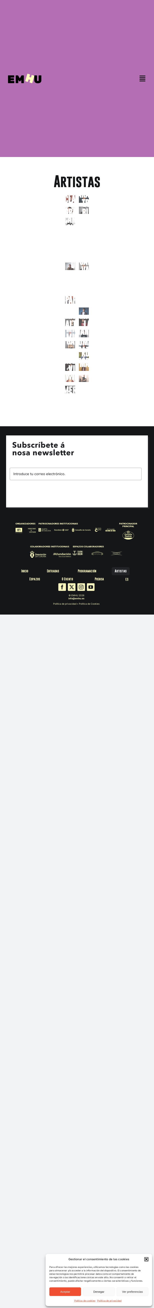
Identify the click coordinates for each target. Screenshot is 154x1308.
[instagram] (81, 587)
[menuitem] (126, 579)
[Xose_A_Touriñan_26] (84, 389)
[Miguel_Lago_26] (84, 322)
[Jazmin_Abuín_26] (84, 277)
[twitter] (71, 587)
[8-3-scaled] (70, 322)
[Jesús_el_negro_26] (70, 288)
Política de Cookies (89, 603)
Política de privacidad (109, 1300)
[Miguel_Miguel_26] (70, 333)
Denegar (98, 1291)
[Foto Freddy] (84, 210)
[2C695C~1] (84, 244)
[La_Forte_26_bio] (84, 300)
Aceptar (65, 1291)
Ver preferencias (132, 1291)
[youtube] (91, 587)
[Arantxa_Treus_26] (84, 199)
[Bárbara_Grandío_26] (70, 210)
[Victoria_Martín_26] (84, 367)
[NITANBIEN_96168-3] (70, 311)
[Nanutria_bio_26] (84, 333)
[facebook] (62, 587)
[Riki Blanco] (70, 356)
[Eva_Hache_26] (70, 255)
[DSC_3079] (70, 277)
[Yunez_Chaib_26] (70, 400)
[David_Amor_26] (84, 232)
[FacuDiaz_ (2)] (70, 266)
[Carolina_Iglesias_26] (84, 221)
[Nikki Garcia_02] (70, 345)
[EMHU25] (24, 75)
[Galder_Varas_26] (84, 266)
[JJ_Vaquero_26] (84, 288)
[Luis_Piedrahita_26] (84, 311)
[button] (146, 1259)
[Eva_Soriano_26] (84, 255)
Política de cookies (84, 1300)
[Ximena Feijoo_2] (70, 389)
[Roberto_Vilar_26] (70, 367)
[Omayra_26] (84, 345)
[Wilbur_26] (70, 378)
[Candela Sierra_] (70, 221)
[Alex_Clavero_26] (70, 199)
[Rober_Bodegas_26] (84, 356)
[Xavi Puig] (84, 378)
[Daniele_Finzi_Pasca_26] (70, 232)
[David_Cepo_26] (70, 244)
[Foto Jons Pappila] (70, 300)
